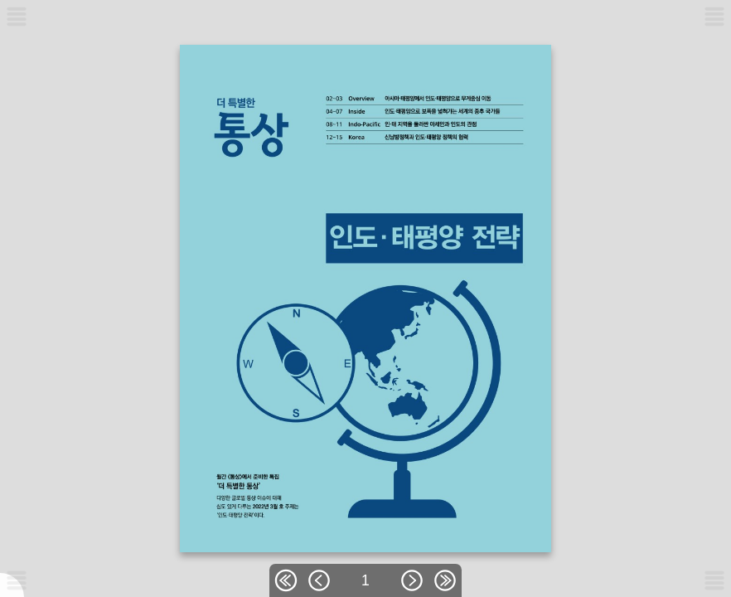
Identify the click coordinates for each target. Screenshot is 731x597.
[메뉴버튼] (16, 580)
